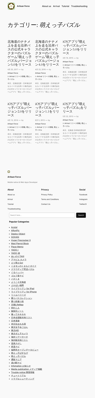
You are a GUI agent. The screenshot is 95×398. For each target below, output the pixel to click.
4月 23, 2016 (40, 69)
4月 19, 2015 (68, 58)
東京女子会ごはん (19, 327)
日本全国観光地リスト (21, 317)
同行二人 (15, 308)
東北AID (15, 330)
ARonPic (15, 230)
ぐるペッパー (17, 272)
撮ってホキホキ (18, 314)
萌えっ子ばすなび (19, 353)
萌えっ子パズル (18, 356)
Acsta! (14, 227)
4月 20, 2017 (13, 69)
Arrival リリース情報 (17, 76)
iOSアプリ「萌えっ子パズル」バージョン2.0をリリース (20, 109)
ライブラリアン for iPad (22, 288)
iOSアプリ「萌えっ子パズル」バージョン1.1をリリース (47, 109)
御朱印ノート (17, 311)
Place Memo (17, 246)
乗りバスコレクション (21, 298)
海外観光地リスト (19, 340)
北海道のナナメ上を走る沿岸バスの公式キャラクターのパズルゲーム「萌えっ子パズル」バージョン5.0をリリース (20, 53)
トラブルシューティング (22, 379)
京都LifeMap (17, 304)
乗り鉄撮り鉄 (17, 301)
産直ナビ (15, 346)
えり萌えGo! (17, 263)
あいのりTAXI (17, 256)
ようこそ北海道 (18, 282)
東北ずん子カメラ (19, 333)
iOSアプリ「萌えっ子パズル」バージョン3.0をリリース (75, 47)
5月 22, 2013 (68, 116)
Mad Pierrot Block (20, 243)
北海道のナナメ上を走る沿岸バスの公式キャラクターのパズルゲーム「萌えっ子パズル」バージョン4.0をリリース (47, 53)
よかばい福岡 (17, 285)
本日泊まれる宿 (18, 324)
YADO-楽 (15, 253)
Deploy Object (18, 234)
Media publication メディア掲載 (26, 369)
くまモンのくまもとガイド (23, 266)
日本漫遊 (15, 321)
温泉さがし (16, 343)
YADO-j (14, 250)
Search (81, 215)
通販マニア (16, 359)
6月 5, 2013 (40, 120)
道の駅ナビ (16, 362)
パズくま (15, 279)
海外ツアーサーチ (19, 337)
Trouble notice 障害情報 (22, 372)
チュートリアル (18, 375)
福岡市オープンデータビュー (24, 350)
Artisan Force (23, 6)
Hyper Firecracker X (21, 240)
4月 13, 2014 (13, 120)
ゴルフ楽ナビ (17, 275)
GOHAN (15, 237)
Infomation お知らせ (21, 366)
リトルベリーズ (18, 295)
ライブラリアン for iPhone (24, 292)
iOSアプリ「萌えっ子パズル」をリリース (75, 108)
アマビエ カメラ (18, 259)
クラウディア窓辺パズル (22, 269)
